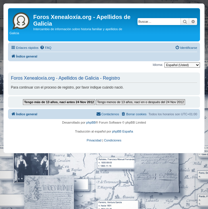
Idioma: (158, 64)
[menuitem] (45, 47)
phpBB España (122, 131)
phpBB (91, 122)
